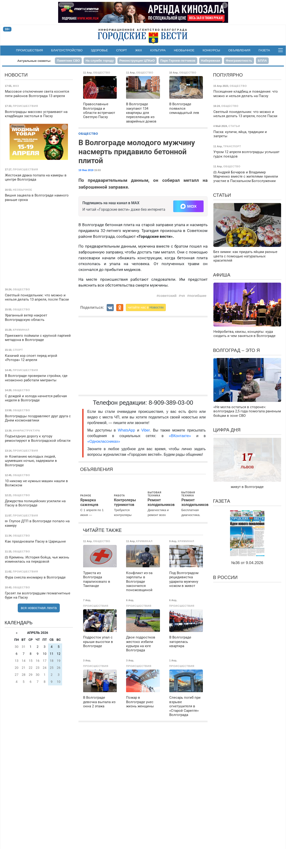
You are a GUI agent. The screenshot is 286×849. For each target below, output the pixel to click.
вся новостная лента (39, 608)
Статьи (222, 195)
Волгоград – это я (236, 350)
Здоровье (99, 50)
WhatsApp (127, 430)
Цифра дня (227, 429)
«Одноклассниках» (103, 441)
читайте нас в (146, 307)
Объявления (239, 50)
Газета (264, 50)
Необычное (184, 50)
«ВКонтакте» (180, 436)
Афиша (221, 274)
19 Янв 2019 (85, 170)
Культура (158, 50)
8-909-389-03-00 (171, 402)
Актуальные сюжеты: (34, 61)
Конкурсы (211, 50)
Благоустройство (67, 50)
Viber (145, 430)
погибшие (197, 296)
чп (183, 296)
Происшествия (29, 50)
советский (168, 296)
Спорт (121, 50)
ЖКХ (138, 50)
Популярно (228, 74)
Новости (16, 74)
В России (225, 577)
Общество (88, 133)
